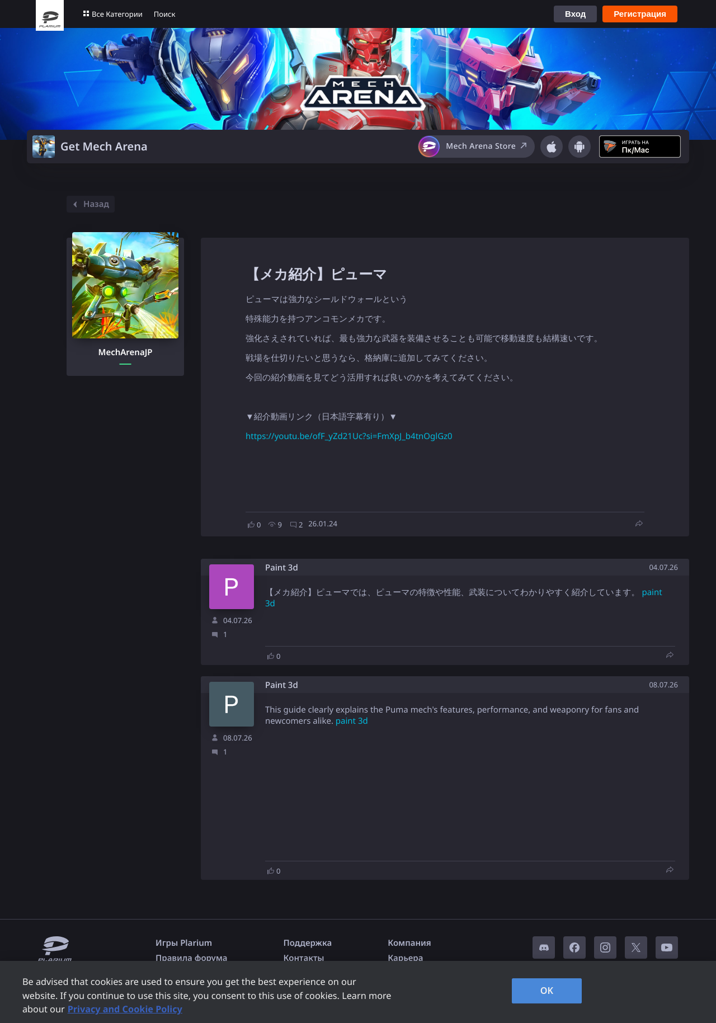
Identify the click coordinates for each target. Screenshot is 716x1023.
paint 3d (352, 721)
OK (547, 990)
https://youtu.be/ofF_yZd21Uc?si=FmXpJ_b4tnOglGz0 (349, 436)
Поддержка (308, 943)
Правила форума (192, 958)
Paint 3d (281, 568)
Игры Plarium (184, 943)
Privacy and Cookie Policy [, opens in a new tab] (125, 1009)
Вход (575, 13)
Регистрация (640, 13)
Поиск (165, 14)
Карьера (405, 958)
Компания (409, 943)
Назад (89, 204)
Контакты (304, 958)
